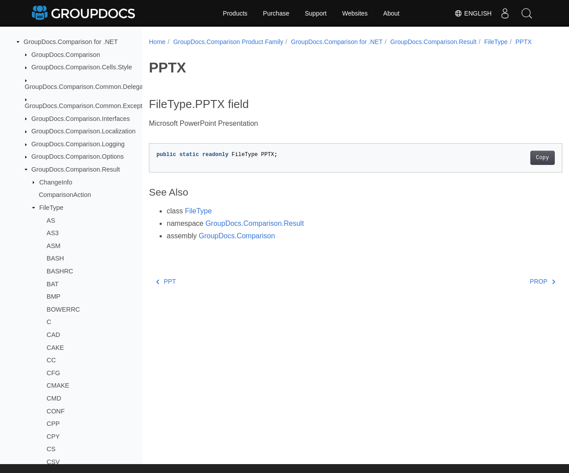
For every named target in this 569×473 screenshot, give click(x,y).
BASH (55, 258)
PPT (166, 290)
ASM (53, 245)
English (472, 13)
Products (235, 13)
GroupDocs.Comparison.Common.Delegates (88, 86)
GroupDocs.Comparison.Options (78, 156)
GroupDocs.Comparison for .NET (71, 41)
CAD (53, 334)
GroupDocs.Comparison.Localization (84, 131)
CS (51, 449)
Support (316, 13)
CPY (53, 436)
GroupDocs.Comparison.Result (76, 169)
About (391, 13)
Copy (513, 167)
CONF (56, 411)
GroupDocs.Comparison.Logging (78, 144)
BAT (53, 284)
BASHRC (60, 271)
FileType (51, 207)
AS (51, 220)
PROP (513, 290)
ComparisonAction (65, 194)
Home (157, 41)
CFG (53, 373)
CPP (53, 423)
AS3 (53, 232)
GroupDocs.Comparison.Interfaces (81, 118)
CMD (54, 398)
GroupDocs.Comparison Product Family (228, 41)
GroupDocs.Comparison (66, 54)
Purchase (276, 13)
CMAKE (58, 385)
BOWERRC (63, 309)
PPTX (164, 51)
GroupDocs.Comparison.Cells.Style (82, 67)
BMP (53, 296)
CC (51, 360)
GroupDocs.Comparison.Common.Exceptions (89, 105)
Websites (355, 13)
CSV (53, 461)
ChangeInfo (55, 182)
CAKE (55, 347)
